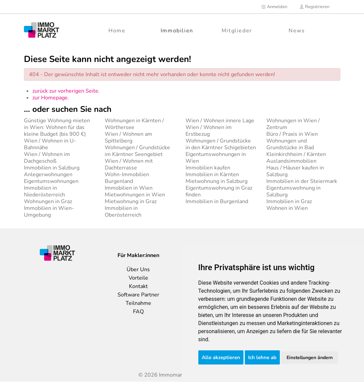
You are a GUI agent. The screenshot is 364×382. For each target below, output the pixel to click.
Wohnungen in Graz (48, 201)
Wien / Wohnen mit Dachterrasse (129, 164)
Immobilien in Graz (289, 201)
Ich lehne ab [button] (262, 357)
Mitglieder (237, 30)
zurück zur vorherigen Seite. (66, 91)
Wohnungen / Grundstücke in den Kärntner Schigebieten (221, 144)
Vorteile (138, 278)
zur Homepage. (50, 97)
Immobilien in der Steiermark (301, 181)
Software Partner (138, 294)
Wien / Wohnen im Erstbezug (209, 131)
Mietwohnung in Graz (131, 201)
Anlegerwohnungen (48, 174)
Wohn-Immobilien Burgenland (127, 178)
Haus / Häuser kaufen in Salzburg (295, 171)
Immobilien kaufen (208, 167)
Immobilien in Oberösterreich (123, 211)
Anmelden (274, 7)
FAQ (138, 311)
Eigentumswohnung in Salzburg (293, 191)
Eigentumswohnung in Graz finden (219, 191)
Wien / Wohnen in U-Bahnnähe (50, 144)
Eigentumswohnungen (51, 181)
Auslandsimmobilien (291, 161)
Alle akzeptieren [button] (221, 357)
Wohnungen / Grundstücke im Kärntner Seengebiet (137, 151)
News (297, 30)
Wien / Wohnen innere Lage (220, 120)
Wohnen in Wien (287, 208)
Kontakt (138, 286)
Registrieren (314, 7)
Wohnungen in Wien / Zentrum (293, 124)
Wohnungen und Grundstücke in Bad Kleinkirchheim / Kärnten (296, 147)
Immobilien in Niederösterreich (44, 191)
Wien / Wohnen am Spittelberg (128, 137)
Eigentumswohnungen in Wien (216, 158)
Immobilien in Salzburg (51, 167)
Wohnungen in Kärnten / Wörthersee (134, 124)
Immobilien (177, 30)
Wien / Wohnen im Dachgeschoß (47, 158)
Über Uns (138, 269)
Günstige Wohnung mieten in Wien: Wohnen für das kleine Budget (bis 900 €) (57, 127)
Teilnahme (138, 303)
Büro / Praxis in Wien (292, 134)
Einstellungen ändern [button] (310, 357)
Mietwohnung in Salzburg (216, 181)
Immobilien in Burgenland (217, 201)
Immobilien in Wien (129, 188)
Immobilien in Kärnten (212, 174)
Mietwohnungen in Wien (135, 194)
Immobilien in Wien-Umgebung (49, 211)
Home (116, 30)
